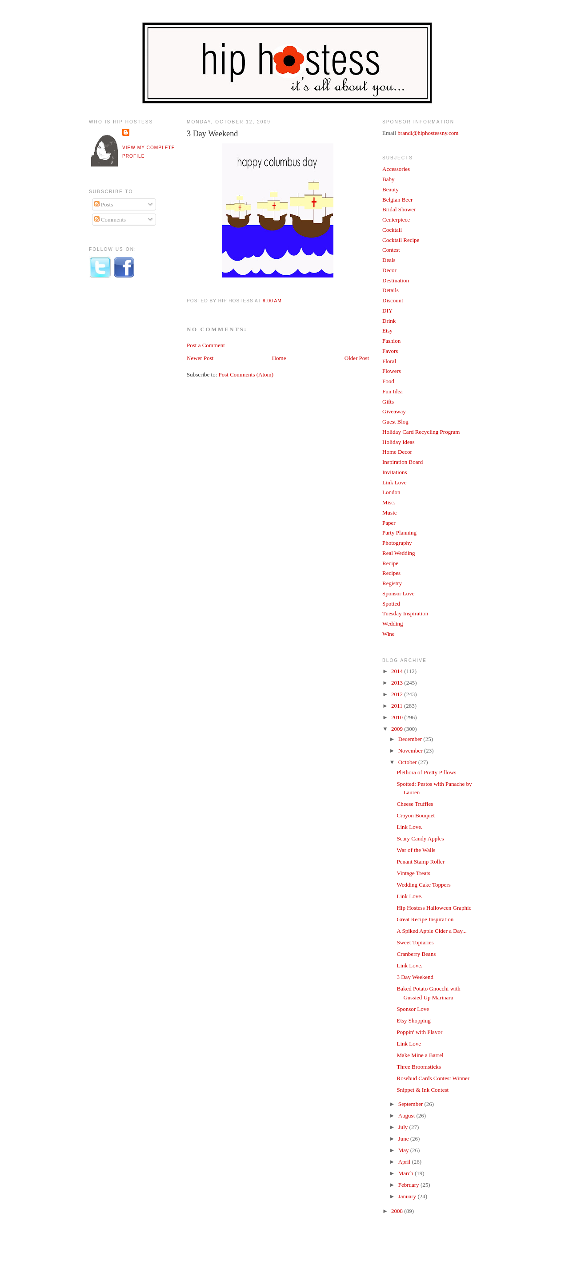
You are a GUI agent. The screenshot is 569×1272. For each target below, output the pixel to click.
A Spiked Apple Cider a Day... (431, 930)
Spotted (391, 603)
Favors (390, 351)
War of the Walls (416, 850)
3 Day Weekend (212, 133)
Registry (392, 583)
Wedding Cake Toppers (423, 884)
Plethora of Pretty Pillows (426, 772)
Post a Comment (206, 345)
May (404, 1150)
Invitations (394, 472)
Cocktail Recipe (400, 240)
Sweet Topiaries (415, 942)
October (408, 762)
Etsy (387, 330)
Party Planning (399, 532)
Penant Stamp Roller (421, 861)
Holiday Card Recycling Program (421, 431)
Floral (389, 361)
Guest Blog (395, 421)
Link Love (394, 482)
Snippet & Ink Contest (423, 1089)
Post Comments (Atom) (246, 374)
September (411, 1104)
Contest (391, 249)
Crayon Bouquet (416, 815)
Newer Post (200, 358)
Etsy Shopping (413, 1020)
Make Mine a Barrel (420, 1055)
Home (279, 358)
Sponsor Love (398, 593)
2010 (397, 717)
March (406, 1173)
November (411, 750)
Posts (103, 204)
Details (390, 290)
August (407, 1115)
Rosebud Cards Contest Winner (433, 1078)
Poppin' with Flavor (419, 1032)
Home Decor (397, 451)
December (411, 739)
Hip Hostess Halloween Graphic (434, 907)
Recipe (390, 563)
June (404, 1138)
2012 (397, 694)
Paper (389, 522)
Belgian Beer (397, 199)
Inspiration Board (402, 462)
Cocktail (392, 229)
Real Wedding (398, 553)
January (408, 1196)
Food (388, 381)
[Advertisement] (124, 432)
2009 (397, 728)
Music (389, 512)
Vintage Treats (413, 873)
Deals (389, 260)
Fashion (391, 340)
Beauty (390, 189)
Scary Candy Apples (420, 838)
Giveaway (394, 411)
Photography (397, 542)
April (405, 1161)
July (403, 1127)
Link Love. (409, 827)
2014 (397, 671)
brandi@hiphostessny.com (427, 133)
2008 (397, 1211)
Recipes (391, 573)
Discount (392, 300)
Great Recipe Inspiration (425, 919)
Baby (388, 179)
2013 (397, 682)
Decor (389, 270)
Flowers (391, 371)
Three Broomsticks (419, 1066)
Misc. (388, 502)
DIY (387, 310)
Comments (110, 219)
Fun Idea (392, 391)
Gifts (388, 401)
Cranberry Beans (416, 954)
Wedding (392, 623)
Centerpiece (396, 219)
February (409, 1184)
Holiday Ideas (398, 442)
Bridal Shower (399, 209)
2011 (397, 705)
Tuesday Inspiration (405, 613)
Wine (388, 633)
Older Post (357, 358)
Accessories (396, 169)
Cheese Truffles (415, 803)
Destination (395, 280)
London (391, 492)
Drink (389, 320)
